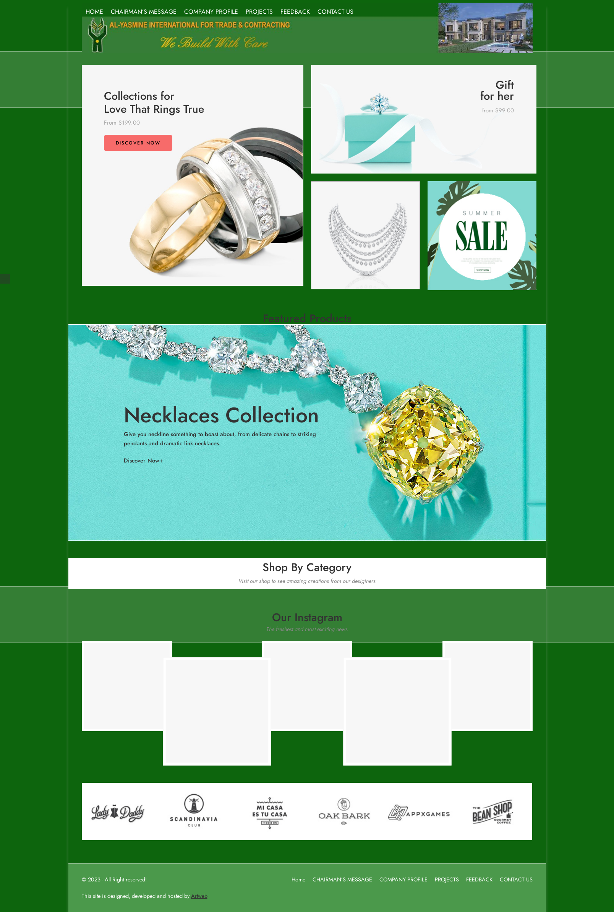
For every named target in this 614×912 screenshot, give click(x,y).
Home (298, 879)
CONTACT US (335, 11)
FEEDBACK (295, 11)
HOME (94, 11)
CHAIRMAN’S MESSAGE (144, 11)
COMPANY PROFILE (211, 11)
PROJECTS (259, 11)
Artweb (199, 896)
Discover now (138, 143)
